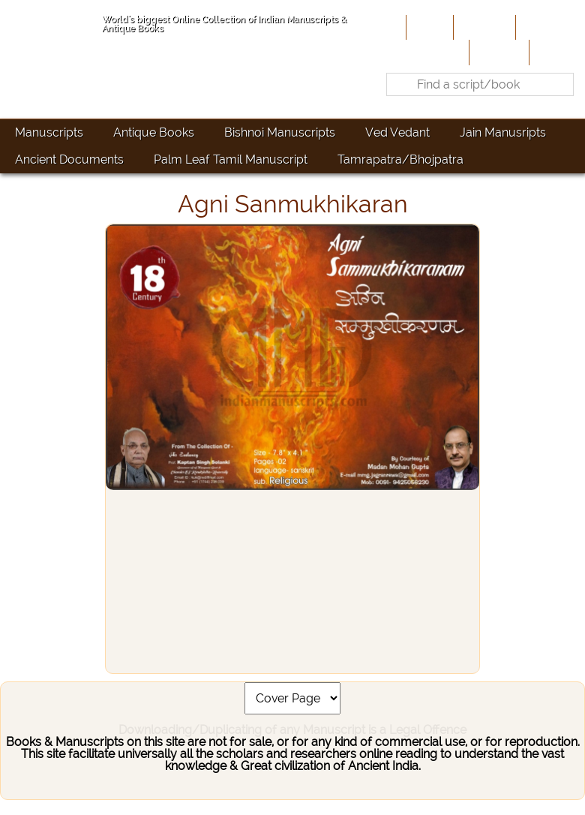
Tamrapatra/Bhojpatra (401, 159)
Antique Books (153, 132)
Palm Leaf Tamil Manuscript (231, 159)
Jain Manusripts (503, 132)
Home (428, 27)
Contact (555, 52)
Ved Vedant (397, 132)
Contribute (549, 27)
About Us (483, 27)
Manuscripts (49, 132)
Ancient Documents (69, 159)
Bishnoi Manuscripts (279, 132)
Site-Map (497, 52)
